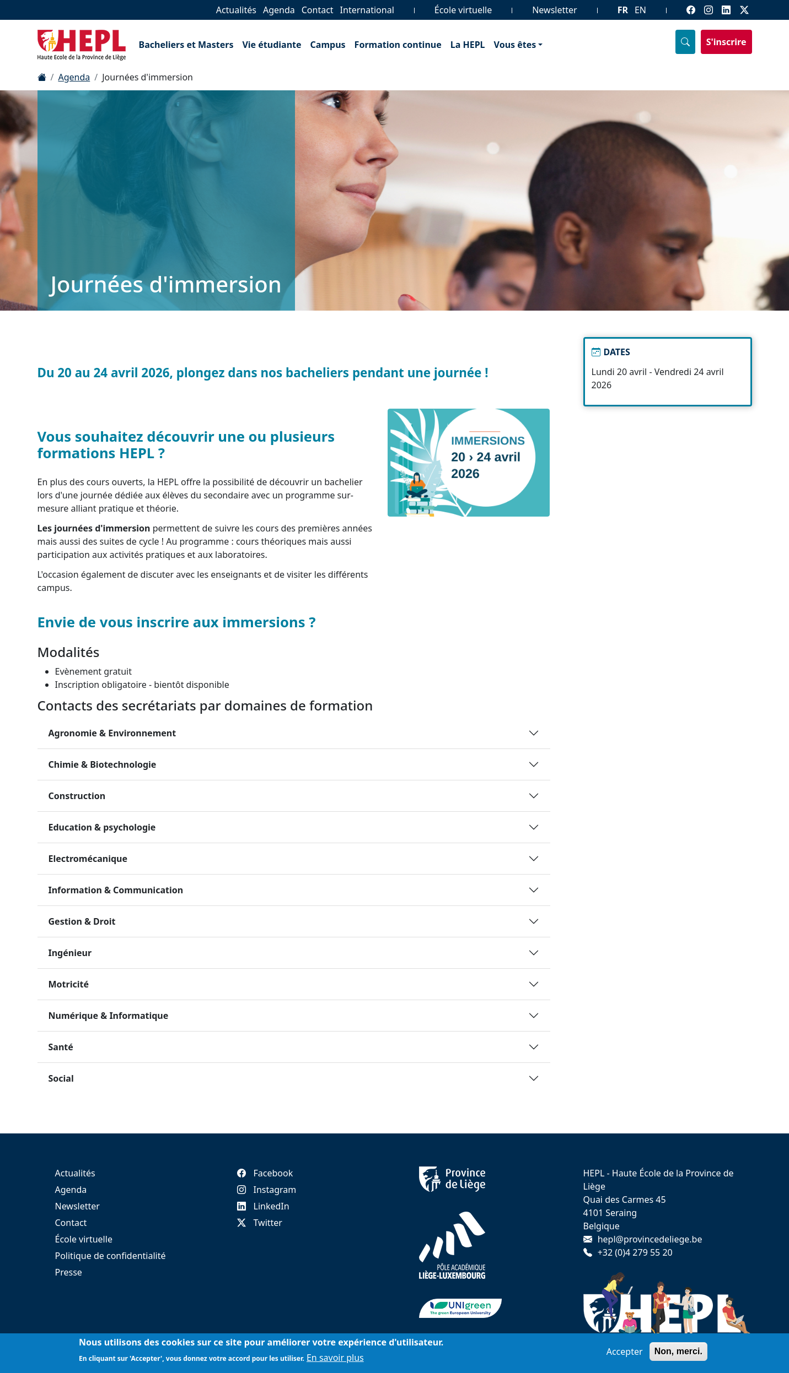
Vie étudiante (271, 45)
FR (623, 10)
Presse (68, 1272)
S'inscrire (726, 42)
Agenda (279, 10)
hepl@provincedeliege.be (650, 1239)
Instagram (267, 1190)
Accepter (624, 1351)
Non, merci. (678, 1351)
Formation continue (398, 45)
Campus (328, 45)
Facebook (265, 1173)
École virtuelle (463, 10)
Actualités (236, 10)
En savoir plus (335, 1358)
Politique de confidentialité (110, 1256)
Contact (318, 10)
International (367, 10)
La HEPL (467, 45)
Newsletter (554, 10)
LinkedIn (263, 1206)
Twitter (259, 1223)
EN (640, 10)
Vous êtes (515, 45)
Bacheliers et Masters (186, 45)
